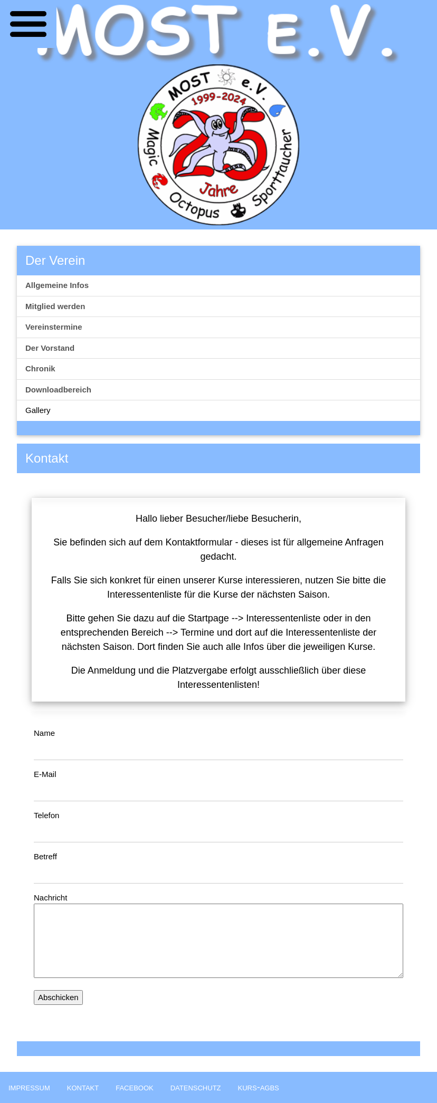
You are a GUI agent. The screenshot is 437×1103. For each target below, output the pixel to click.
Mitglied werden (55, 306)
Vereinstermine (53, 326)
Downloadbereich (58, 389)
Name (44, 732)
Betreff (45, 856)
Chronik (40, 368)
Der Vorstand (49, 347)
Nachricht (50, 897)
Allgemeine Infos (57, 285)
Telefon (46, 815)
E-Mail (45, 774)
